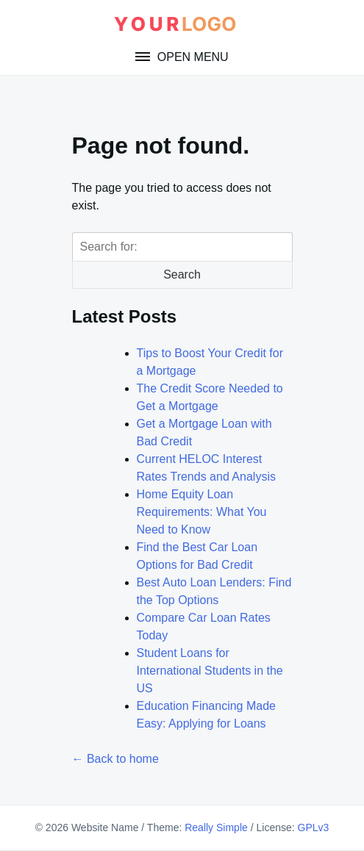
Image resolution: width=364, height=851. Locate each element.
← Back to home (115, 759)
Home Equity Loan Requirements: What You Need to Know (202, 512)
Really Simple (216, 827)
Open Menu (191, 57)
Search (182, 274)
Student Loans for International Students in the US (210, 670)
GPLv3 (313, 827)
